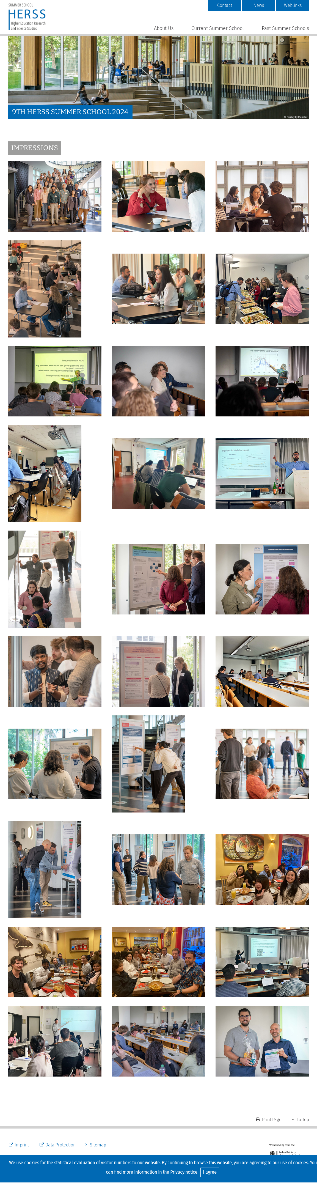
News (258, 5)
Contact (224, 5)
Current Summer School (217, 28)
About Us (163, 28)
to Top (303, 1119)
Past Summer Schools (285, 28)
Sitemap (98, 1145)
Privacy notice (183, 1172)
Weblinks (293, 5)
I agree (210, 1172)
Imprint (22, 1145)
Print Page (272, 1119)
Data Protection (60, 1145)
